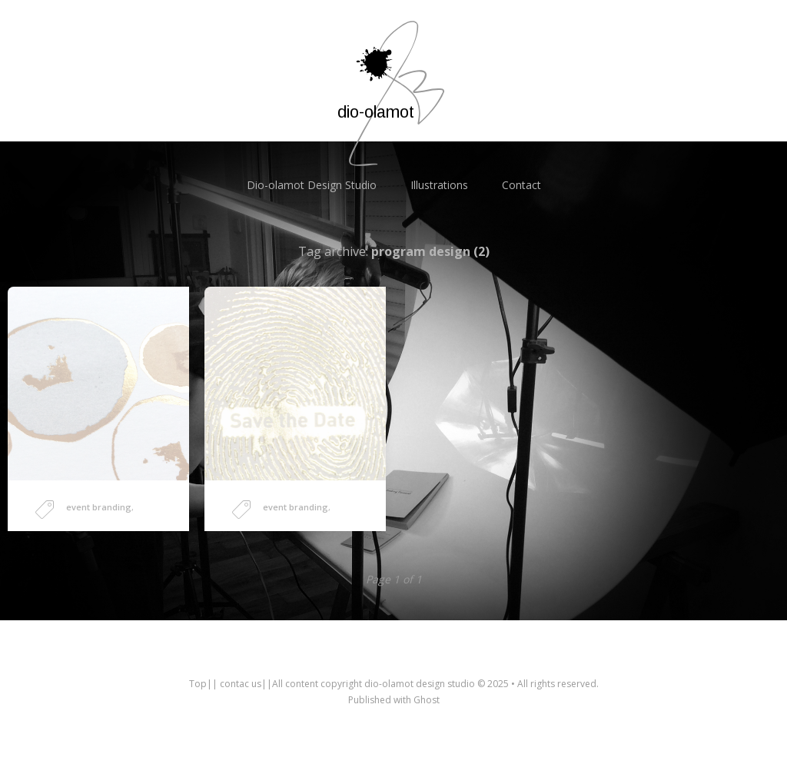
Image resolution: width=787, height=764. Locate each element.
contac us (240, 683)
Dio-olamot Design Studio (312, 185)
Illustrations (439, 185)
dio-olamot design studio (419, 683)
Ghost (426, 699)
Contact (521, 185)
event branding (98, 507)
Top (198, 683)
